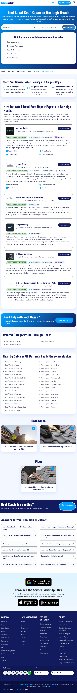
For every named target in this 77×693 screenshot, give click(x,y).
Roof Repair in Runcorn (13, 394)
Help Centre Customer (66, 663)
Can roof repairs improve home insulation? (17, 535)
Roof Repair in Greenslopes (14, 381)
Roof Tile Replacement (13, 344)
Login (53, 3)
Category (11, 71)
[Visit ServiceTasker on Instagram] (17, 673)
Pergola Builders (45, 627)
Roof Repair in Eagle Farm (49, 375)
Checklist (4, 634)
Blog (2, 625)
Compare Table (64, 643)
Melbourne (24, 628)
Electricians (44, 653)
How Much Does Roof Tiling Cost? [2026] (57, 447)
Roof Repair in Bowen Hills (50, 365)
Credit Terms (63, 650)
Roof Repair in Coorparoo (13, 375)
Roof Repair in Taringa (48, 401)
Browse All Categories (66, 640)
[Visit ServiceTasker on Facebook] (5, 673)
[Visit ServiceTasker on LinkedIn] (21, 673)
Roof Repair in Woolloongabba (15, 407)
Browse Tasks (63, 656)
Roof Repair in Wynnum (48, 407)
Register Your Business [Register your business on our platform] (62, 673)
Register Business (64, 3)
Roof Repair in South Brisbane (15, 397)
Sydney (22, 625)
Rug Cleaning (44, 643)
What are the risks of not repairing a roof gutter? (57, 544)
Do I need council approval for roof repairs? (17, 564)
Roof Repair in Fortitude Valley (51, 378)
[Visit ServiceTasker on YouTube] (25, 673)
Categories (5, 641)
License (61, 647)
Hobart (22, 644)
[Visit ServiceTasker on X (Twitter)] (13, 673)
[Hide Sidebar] (74, 2)
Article (3, 631)
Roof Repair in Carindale (49, 368)
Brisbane (36, 71)
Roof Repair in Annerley (13, 362)
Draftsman (43, 634)
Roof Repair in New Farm (13, 391)
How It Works (63, 637)
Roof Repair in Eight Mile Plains (15, 378)
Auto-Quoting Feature (66, 634)
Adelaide (23, 638)
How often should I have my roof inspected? (56, 550)
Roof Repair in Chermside (13, 371)
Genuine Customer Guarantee (65, 629)
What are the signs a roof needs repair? (16, 550)
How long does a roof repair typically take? (17, 544)
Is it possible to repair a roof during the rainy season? (56, 537)
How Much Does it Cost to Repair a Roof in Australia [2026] (19, 448)
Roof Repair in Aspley (12, 365)
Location (23, 622)
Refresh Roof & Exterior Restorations (29, 198)
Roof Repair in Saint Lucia (49, 394)
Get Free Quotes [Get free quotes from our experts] (41, 673)
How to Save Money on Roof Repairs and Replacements (38, 488)
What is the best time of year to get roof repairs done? (18, 557)
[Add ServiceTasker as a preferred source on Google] (38, 582)
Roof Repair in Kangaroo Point (51, 384)
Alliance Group (21, 164)
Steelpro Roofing (22, 224)
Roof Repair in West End (49, 404)
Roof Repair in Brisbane (13, 410)
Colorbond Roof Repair (13, 341)
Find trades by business (9, 654)
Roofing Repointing (47, 341)
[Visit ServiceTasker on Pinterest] (9, 673)
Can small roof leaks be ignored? (52, 556)
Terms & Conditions (65, 622)
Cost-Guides (5, 628)
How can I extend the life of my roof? (53, 564)
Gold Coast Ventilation (24, 254)
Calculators (5, 644)
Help (2, 647)
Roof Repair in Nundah (48, 391)
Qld (29, 71)
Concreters (43, 650)
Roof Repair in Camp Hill (13, 368)
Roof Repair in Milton (48, 388)
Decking (42, 630)
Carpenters (43, 637)
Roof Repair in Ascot (48, 362)
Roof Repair (21, 71)
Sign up (3, 660)
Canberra (23, 641)
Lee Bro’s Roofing (22, 128)
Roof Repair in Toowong (13, 404)
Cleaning (43, 647)
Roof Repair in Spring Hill (49, 397)
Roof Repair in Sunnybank (13, 401)
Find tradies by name (8, 651)
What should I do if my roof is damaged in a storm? (17, 528)
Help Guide (62, 653)
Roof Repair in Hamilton (49, 381)
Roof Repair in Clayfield (48, 371)
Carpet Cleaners (45, 640)
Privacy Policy (63, 625)
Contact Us (5, 638)
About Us (4, 622)
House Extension (45, 624)
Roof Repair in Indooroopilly (14, 384)
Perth (22, 634)
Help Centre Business (66, 659)
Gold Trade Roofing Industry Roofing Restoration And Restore (35, 283)
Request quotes (64, 128)
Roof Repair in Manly (12, 388)
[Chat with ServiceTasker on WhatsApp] (29, 673)
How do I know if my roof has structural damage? (57, 527)
